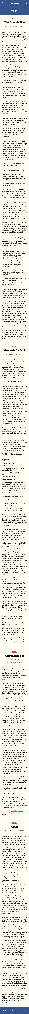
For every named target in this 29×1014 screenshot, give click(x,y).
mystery (13, 662)
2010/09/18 (11, 26)
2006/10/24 (15, 659)
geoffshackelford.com (9, 431)
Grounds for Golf (14, 350)
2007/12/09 (10, 354)
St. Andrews (11, 737)
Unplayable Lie (14, 655)
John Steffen (14, 3)
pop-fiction (19, 662)
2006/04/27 (10, 830)
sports (22, 26)
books (14, 18)
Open (14, 826)
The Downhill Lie (14, 22)
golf (18, 26)
